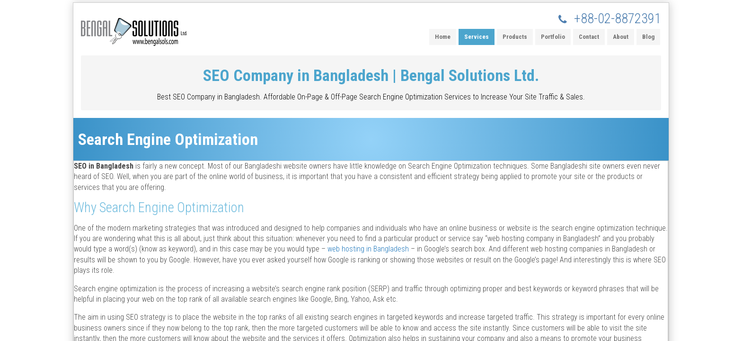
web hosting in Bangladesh (368, 248)
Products (515, 36)
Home (442, 36)
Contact (589, 36)
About (620, 36)
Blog (648, 36)
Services (476, 36)
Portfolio (553, 36)
